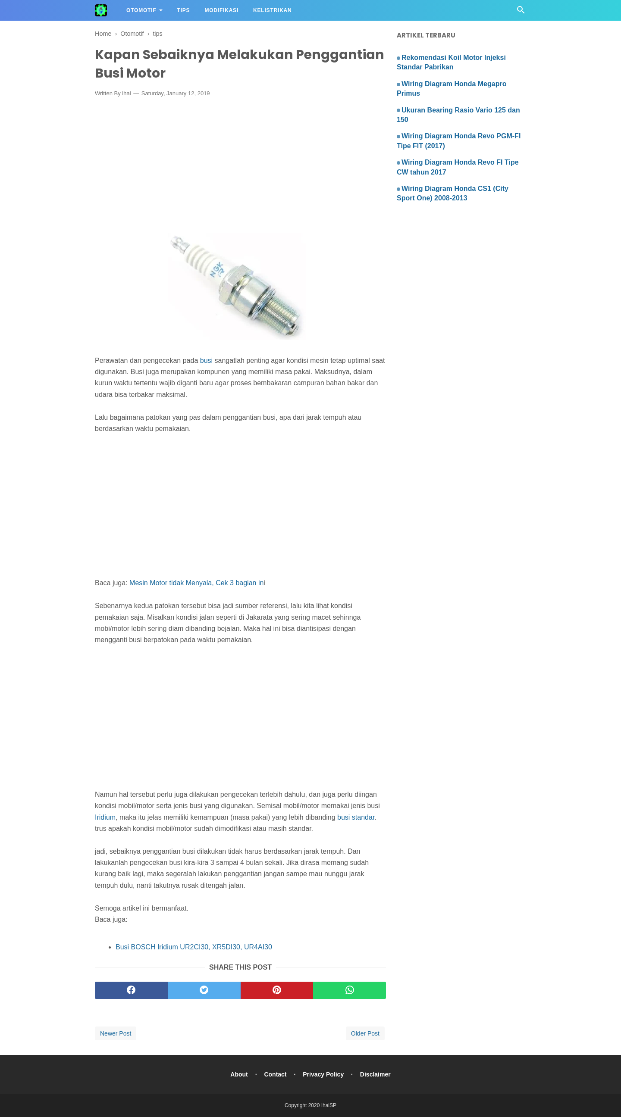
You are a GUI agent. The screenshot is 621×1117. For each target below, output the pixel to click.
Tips (183, 10)
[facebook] (131, 990)
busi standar (355, 817)
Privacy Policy (323, 1074)
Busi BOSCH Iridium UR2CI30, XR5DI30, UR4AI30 (194, 947)
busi (207, 360)
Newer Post (115, 1033)
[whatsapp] (349, 990)
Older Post (365, 1033)
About (239, 1074)
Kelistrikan (272, 10)
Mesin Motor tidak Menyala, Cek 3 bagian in (196, 583)
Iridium (105, 817)
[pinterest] (277, 990)
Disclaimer (375, 1074)
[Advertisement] (240, 167)
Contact (275, 1074)
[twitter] (204, 990)
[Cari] (521, 12)
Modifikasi (221, 10)
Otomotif (141, 10)
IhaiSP (328, 1105)
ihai (126, 93)
